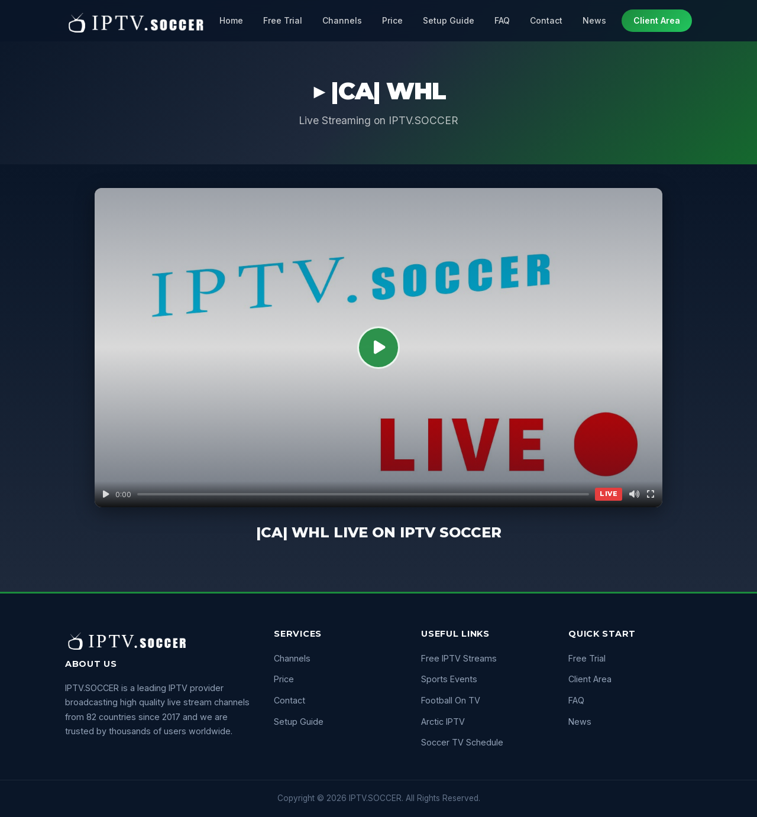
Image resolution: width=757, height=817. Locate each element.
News (594, 20)
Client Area (656, 20)
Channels (342, 20)
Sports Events (449, 679)
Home (231, 20)
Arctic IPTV (443, 722)
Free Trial (282, 20)
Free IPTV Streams (459, 658)
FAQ (502, 20)
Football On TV (450, 700)
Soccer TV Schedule (462, 742)
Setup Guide (448, 20)
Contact (546, 20)
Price (392, 20)
